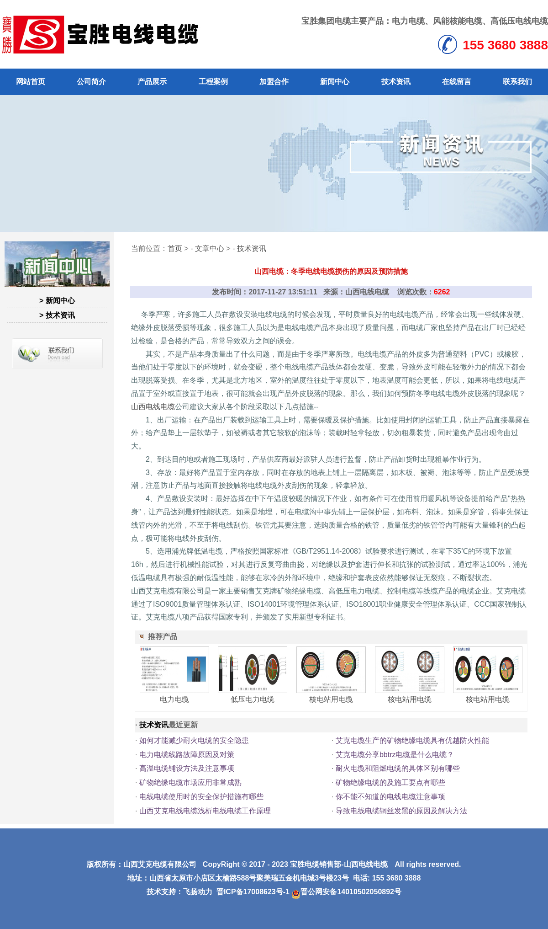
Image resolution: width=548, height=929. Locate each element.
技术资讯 (396, 81)
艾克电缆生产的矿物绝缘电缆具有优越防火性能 (412, 740)
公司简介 (91, 81)
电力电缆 (408, 21)
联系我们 (517, 81)
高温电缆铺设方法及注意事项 (186, 768)
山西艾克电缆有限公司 (159, 864)
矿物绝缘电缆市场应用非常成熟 (190, 782)
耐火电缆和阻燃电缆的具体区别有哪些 (398, 768)
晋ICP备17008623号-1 (253, 892)
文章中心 (209, 248)
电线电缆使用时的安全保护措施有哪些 (201, 797)
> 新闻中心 (57, 300)
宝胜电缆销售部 (315, 864)
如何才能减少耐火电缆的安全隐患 (194, 740)
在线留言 (456, 81)
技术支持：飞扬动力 (179, 892)
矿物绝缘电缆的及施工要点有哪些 (390, 782)
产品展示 (152, 81)
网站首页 (30, 81)
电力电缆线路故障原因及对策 (186, 754)
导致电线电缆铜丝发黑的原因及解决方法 (401, 811)
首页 (175, 248)
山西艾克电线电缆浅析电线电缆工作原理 (205, 811)
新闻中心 (334, 81)
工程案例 (213, 81)
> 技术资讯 (57, 315)
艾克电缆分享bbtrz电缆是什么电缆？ (395, 754)
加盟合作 (274, 81)
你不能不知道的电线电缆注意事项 (390, 797)
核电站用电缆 (331, 699)
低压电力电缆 (252, 699)
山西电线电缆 (153, 407)
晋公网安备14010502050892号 (346, 892)
